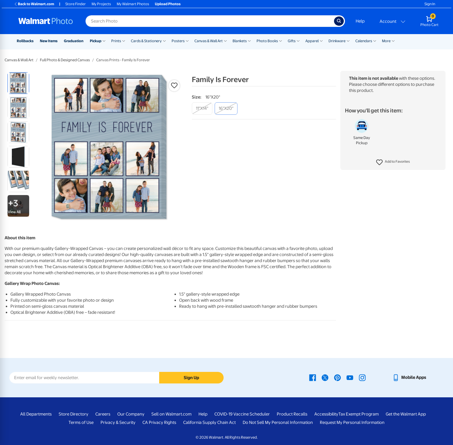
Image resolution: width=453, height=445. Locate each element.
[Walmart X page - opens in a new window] (325, 377)
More (386, 41)
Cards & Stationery (146, 41)
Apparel (312, 41)
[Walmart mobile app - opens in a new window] (409, 377)
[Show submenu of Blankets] (249, 40)
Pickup (95, 41)
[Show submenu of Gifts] (298, 40)
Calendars (363, 41)
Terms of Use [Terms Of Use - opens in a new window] (81, 422)
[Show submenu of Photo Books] (280, 40)
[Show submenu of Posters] (187, 40)
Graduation (73, 41)
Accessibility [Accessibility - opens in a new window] (326, 414)
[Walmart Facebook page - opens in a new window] (312, 377)
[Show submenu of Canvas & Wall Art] (225, 40)
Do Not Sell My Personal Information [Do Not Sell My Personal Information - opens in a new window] (278, 422)
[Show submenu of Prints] (123, 40)
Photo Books (267, 41)
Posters (178, 41)
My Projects (101, 4)
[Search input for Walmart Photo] (210, 21)
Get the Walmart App (406, 414)
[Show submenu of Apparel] (321, 40)
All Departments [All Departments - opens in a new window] (36, 414)
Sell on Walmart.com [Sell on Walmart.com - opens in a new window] (171, 414)
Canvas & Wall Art (208, 41)
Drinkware (337, 41)
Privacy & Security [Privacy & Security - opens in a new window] (118, 422)
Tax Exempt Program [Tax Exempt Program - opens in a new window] (358, 414)
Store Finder (75, 4)
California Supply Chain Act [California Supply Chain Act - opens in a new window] (209, 422)
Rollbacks (25, 41)
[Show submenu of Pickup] (104, 40)
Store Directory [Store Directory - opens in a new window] (73, 414)
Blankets (240, 41)
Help (360, 21)
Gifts (292, 41)
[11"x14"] (202, 108)
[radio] (18, 83)
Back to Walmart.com (34, 4)
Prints (116, 41)
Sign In (429, 4)
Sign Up (191, 377)
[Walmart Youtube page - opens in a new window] (349, 377)
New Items (48, 41)
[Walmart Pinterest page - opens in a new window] (337, 377)
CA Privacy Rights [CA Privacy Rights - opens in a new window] (159, 422)
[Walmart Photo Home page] (46, 21)
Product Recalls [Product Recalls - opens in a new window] (292, 414)
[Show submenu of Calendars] (374, 40)
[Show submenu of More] (393, 40)
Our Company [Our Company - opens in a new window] (130, 414)
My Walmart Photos (133, 4)
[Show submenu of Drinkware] (348, 40)
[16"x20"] (226, 108)
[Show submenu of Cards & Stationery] (164, 40)
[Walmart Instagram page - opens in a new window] (362, 377)
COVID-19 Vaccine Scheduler (242, 414)
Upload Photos (168, 4)
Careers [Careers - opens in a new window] (102, 414)
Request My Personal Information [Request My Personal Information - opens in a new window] (352, 422)
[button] (393, 162)
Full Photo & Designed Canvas (65, 60)
